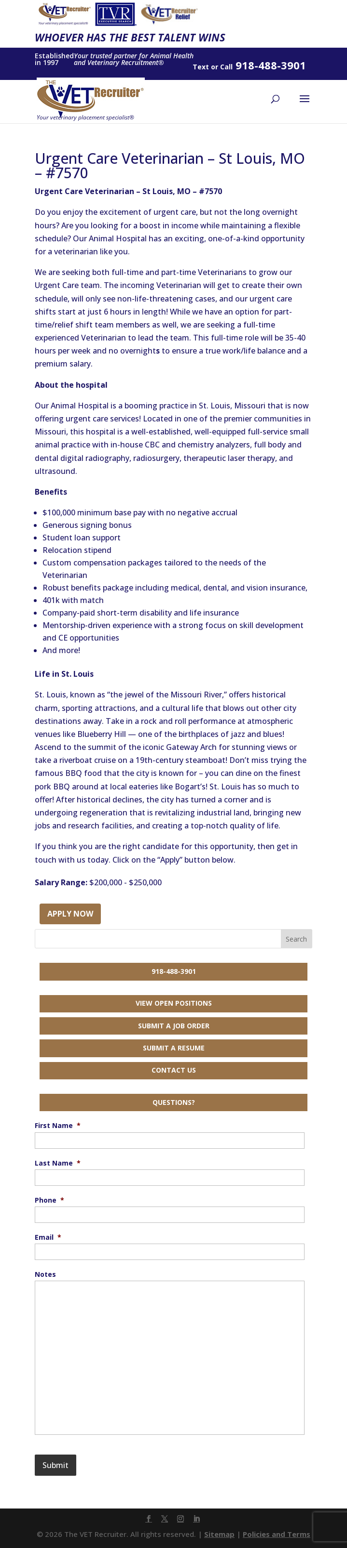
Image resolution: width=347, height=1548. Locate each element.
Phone (49, 1200)
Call (226, 66)
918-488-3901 (174, 971)
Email (48, 1237)
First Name (58, 1125)
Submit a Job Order (173, 1025)
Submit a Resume (174, 1047)
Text (201, 66)
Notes (45, 1274)
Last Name (58, 1163)
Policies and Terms (276, 1534)
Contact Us (174, 1070)
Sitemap (219, 1534)
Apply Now (70, 913)
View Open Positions (174, 1003)
